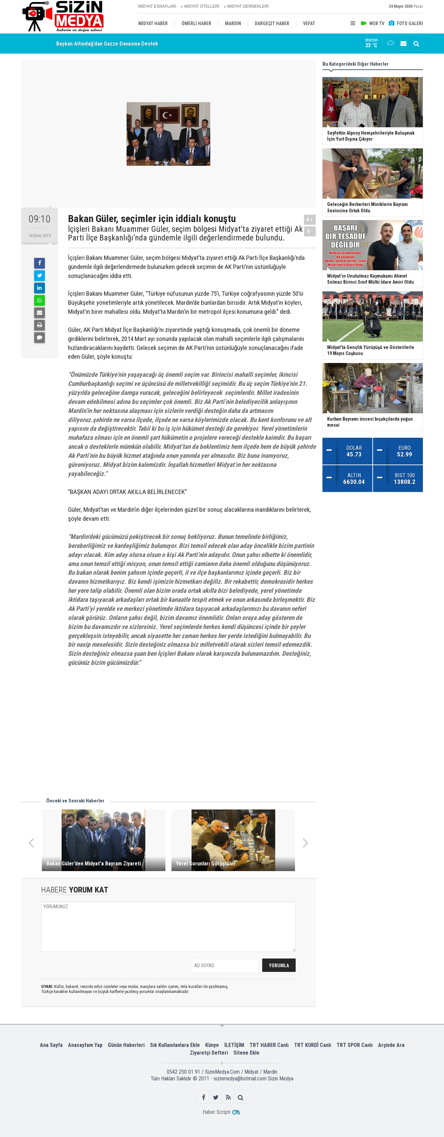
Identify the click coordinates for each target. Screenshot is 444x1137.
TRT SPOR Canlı (355, 1045)
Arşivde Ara (391, 1045)
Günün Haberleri (126, 1045)
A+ (309, 219)
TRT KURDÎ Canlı (312, 1045)
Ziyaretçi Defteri (209, 1053)
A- (310, 231)
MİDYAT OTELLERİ (201, 6)
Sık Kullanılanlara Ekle (175, 1045)
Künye (212, 1045)
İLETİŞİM (234, 1045)
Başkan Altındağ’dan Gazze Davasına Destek (107, 44)
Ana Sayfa (51, 1045)
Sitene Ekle (246, 1053)
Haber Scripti (216, 1112)
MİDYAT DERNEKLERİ (248, 6)
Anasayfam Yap (85, 1045)
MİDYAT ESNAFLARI (157, 6)
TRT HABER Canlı (269, 1045)
